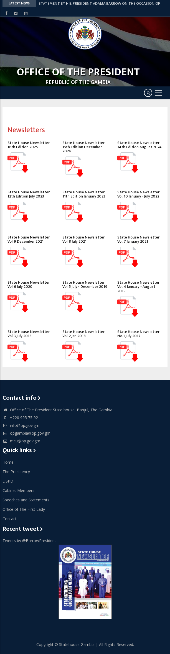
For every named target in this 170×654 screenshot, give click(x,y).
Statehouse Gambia (77, 644)
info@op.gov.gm (20, 425)
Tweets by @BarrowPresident (29, 540)
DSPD (7, 481)
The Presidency (16, 471)
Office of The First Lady (23, 509)
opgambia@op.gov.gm (26, 433)
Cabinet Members (18, 490)
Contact (9, 518)
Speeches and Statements (25, 499)
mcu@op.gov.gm (21, 440)
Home (8, 462)
